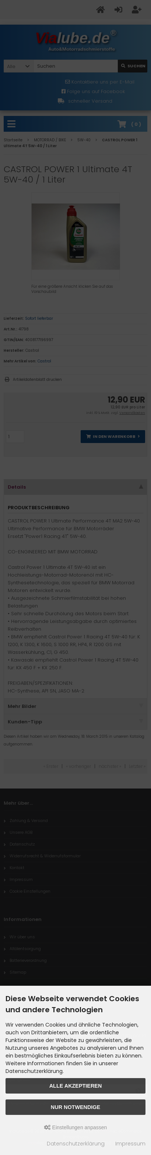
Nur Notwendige (75, 1107)
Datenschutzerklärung (76, 1143)
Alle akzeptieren (75, 1086)
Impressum (130, 1143)
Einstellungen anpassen (75, 1127)
